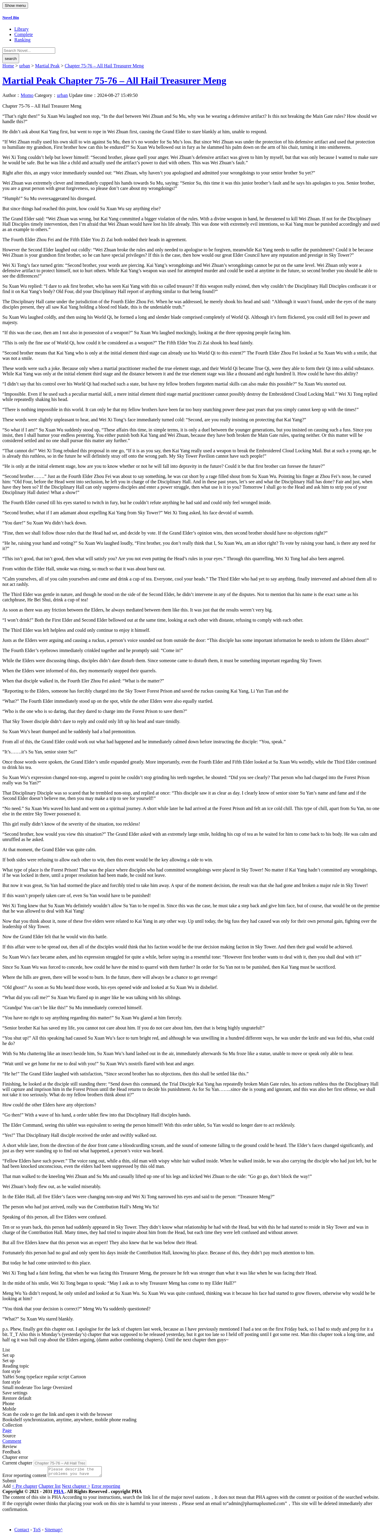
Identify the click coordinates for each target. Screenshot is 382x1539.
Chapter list (49, 1487)
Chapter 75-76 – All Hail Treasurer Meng (104, 65)
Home (8, 65)
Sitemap (52, 1531)
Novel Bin (10, 17)
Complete (23, 34)
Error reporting (105, 1487)
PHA (59, 1493)
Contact (21, 1531)
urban (24, 65)
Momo (27, 95)
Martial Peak (47, 65)
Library (21, 29)
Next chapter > (76, 1487)
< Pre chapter (24, 1487)
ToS (37, 1531)
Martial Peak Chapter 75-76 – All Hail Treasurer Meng (114, 80)
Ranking (22, 39)
